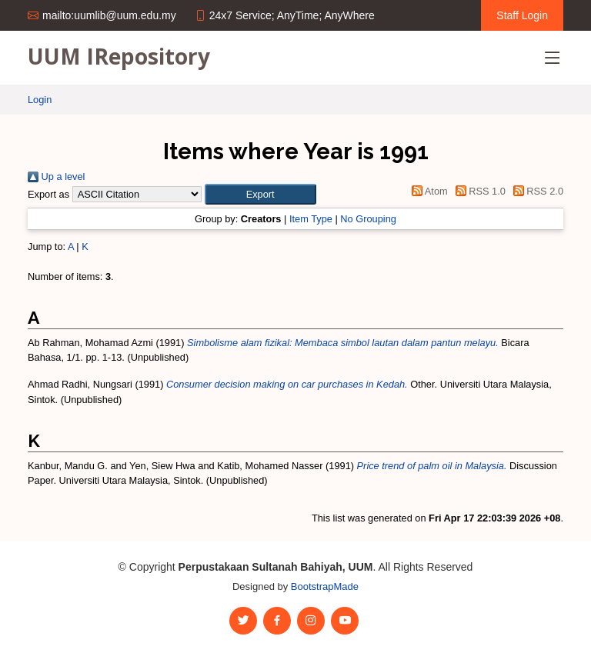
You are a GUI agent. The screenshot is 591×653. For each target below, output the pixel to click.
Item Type (310, 219)
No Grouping (368, 219)
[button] (260, 194)
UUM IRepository (119, 56)
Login (40, 99)
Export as (48, 194)
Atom (427, 191)
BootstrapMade (325, 586)
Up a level (56, 176)
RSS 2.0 (535, 191)
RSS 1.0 (478, 191)
